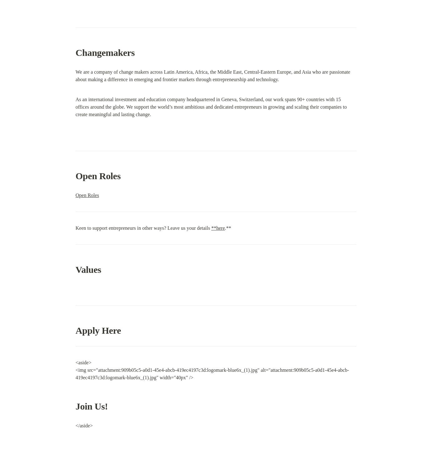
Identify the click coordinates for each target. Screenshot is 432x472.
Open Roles (87, 195)
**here (218, 228)
